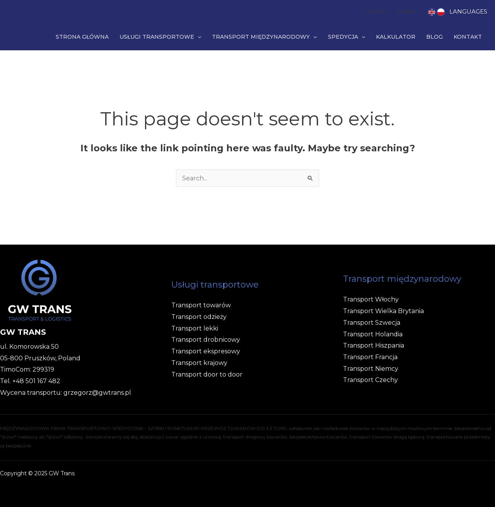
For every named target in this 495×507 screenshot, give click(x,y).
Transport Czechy (370, 380)
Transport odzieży (199, 316)
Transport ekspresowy (205, 351)
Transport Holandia (373, 334)
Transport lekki (194, 328)
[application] (197, 36)
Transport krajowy (199, 363)
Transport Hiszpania (373, 345)
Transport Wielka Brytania (383, 311)
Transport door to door (206, 374)
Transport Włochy (371, 299)
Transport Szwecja (371, 322)
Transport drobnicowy (205, 339)
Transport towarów (201, 305)
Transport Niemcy (370, 368)
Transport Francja (370, 357)
